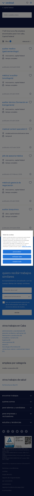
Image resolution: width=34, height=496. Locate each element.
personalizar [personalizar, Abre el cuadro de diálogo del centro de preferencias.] (17, 251)
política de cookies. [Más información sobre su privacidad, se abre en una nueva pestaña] (26, 246)
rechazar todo (17, 256)
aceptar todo (17, 261)
